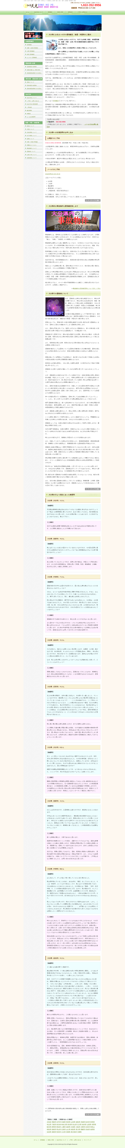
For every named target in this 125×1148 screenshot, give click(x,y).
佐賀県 (49, 1132)
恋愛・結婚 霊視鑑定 (32, 48)
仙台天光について (38, 12)
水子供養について (32, 135)
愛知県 (58, 1127)
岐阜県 (49, 1127)
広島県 (63, 1129)
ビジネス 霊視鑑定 (32, 57)
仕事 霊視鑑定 (31, 51)
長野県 (94, 1124)
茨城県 (83, 1122)
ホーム (27, 13)
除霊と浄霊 (60, 12)
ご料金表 (29, 107)
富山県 (74, 1124)
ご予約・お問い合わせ (33, 101)
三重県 (63, 1127)
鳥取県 (49, 1129)
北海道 (49, 1122)
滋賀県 (68, 1127)
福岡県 (92, 1129)
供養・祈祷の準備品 (32, 142)
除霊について (30, 126)
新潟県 (70, 1124)
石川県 (79, 1124)
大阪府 (78, 1127)
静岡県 (54, 1127)
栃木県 (87, 1122)
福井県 (84, 1124)
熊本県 (58, 1132)
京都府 (73, 1127)
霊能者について (31, 151)
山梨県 (89, 1124)
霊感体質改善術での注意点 (34, 73)
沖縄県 (79, 1132)
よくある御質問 (31, 116)
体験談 (29, 113)
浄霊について (30, 129)
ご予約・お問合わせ (82, 12)
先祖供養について (32, 132)
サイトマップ (87, 1140)
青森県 (54, 1122)
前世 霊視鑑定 (31, 54)
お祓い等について (32, 154)
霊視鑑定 (50, 12)
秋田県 (68, 1122)
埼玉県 (49, 1124)
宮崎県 (68, 1132)
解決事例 (29, 110)
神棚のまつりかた (32, 145)
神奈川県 (64, 1124)
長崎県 (54, 1132)
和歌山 (92, 1127)
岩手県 (58, 1122)
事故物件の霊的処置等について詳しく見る (87, 288)
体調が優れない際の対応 (33, 70)
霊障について (30, 138)
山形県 (73, 1122)
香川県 (78, 1129)
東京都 (58, 1124)
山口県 (68, 1129)
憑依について (30, 82)
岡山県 (58, 1129)
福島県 (78, 1122)
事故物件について (32, 148)
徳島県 (73, 1129)
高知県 (87, 1129)
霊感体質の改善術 (32, 66)
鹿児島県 (74, 1132)
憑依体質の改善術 (32, 85)
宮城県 (63, 1122)
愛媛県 (83, 1129)
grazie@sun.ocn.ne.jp (52, 174)
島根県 (54, 1129)
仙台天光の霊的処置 (32, 104)
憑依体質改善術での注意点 (34, 88)
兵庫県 (83, 1127)
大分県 (63, 1132)
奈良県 (87, 1127)
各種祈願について (32, 157)
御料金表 (70, 12)
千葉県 (54, 1124)
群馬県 (92, 1122)
